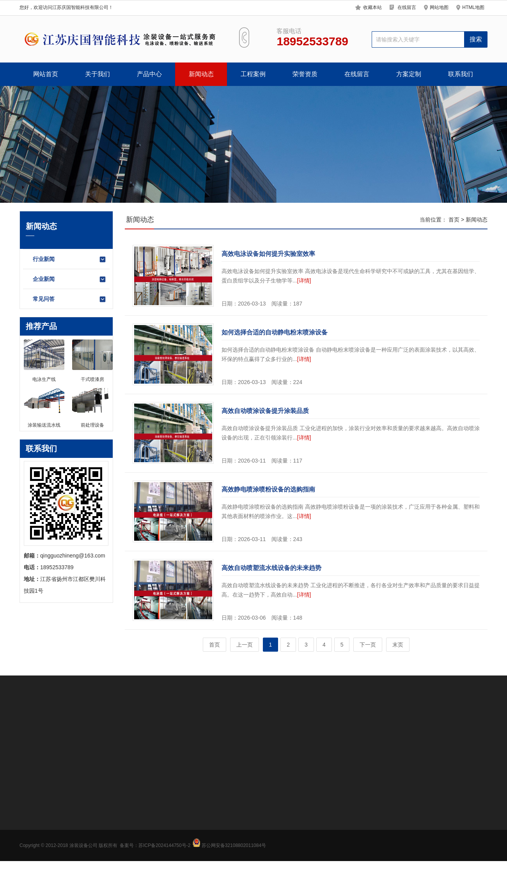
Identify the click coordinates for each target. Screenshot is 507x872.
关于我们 (97, 74)
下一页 (368, 644)
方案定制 (408, 74)
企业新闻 (69, 279)
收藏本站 (372, 7)
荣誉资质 (304, 74)
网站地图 (439, 7)
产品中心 (149, 74)
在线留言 (406, 7)
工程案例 (253, 74)
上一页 (244, 644)
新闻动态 (201, 74)
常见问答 (69, 299)
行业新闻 (69, 259)
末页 (397, 644)
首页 (453, 219)
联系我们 (460, 74)
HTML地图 (473, 7)
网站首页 (45, 74)
